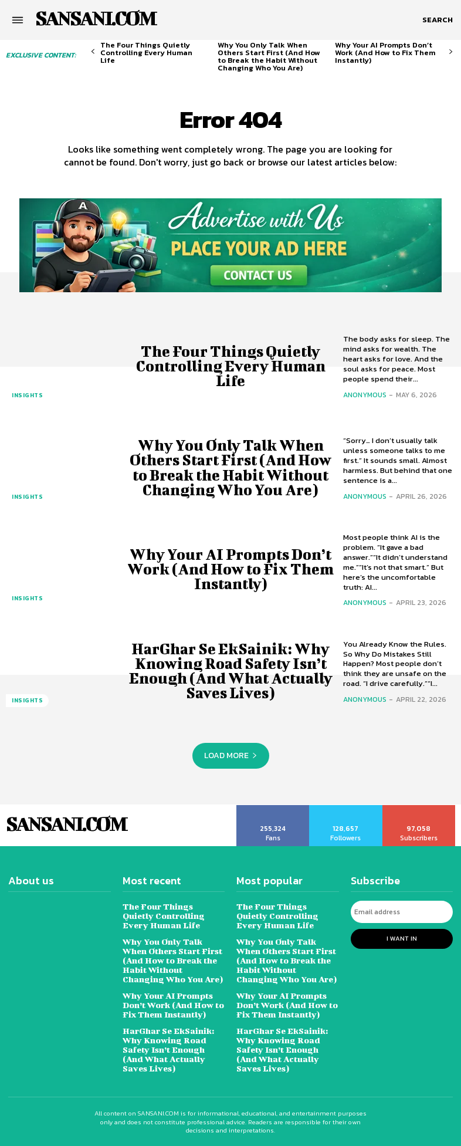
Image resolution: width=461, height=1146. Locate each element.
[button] (437, 20)
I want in (402, 938)
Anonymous (365, 395)
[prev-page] (93, 52)
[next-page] (450, 52)
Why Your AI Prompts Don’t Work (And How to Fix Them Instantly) (385, 52)
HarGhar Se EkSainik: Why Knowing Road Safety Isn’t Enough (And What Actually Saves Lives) (231, 671)
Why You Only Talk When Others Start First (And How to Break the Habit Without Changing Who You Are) (269, 56)
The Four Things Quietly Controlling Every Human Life (146, 52)
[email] (402, 912)
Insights (27, 395)
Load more (230, 755)
